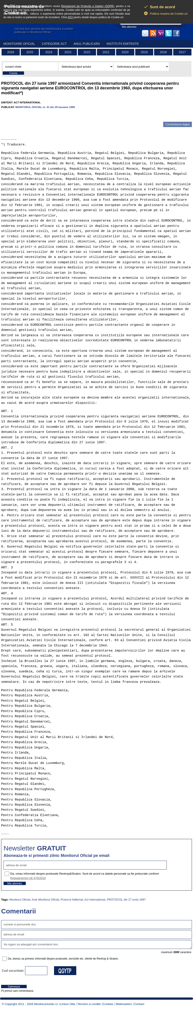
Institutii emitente (123, 43)
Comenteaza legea (177, 124)
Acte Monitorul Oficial (45, 899)
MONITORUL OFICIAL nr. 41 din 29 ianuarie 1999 (45, 107)
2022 (87, 52)
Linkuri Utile (67, 1004)
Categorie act (54, 43)
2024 (48, 52)
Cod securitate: (13, 970)
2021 (106, 52)
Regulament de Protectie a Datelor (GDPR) (87, 6)
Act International (94, 899)
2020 (125, 52)
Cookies (108, 1004)
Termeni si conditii (89, 1004)
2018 (163, 52)
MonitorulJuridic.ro (46, 1004)
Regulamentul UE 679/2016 (28, 878)
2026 (10, 52)
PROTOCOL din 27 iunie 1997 (126, 899)
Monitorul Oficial (19, 899)
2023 (67, 52)
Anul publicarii (86, 43)
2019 (144, 52)
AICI (70, 17)
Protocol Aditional (71, 899)
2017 (182, 52)
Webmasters (124, 1004)
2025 (29, 52)
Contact (139, 1004)
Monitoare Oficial (19, 43)
